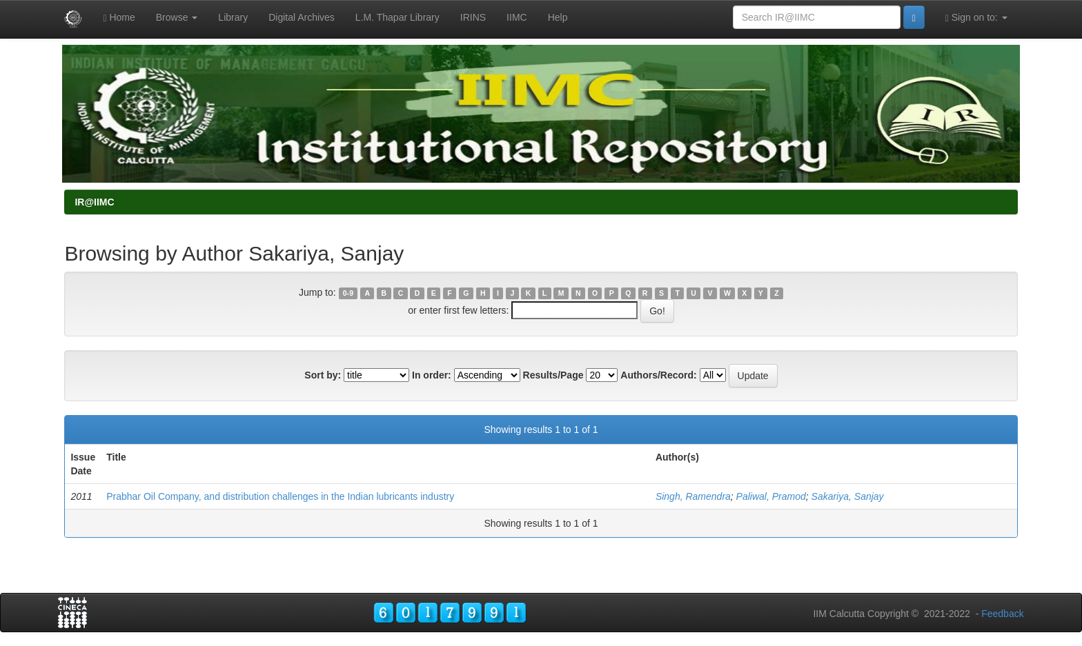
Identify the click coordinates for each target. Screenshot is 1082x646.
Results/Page (553, 375)
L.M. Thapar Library (397, 17)
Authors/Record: (658, 375)
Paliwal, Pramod (771, 496)
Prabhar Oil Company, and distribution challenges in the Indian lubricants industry (280, 496)
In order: (431, 375)
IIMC (516, 17)
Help (558, 17)
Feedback (1002, 613)
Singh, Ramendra (693, 496)
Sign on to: (976, 17)
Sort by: (322, 375)
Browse (177, 17)
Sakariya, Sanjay (848, 496)
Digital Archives (301, 17)
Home (119, 17)
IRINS (473, 17)
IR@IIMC (94, 202)
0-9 (348, 293)
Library (233, 17)
